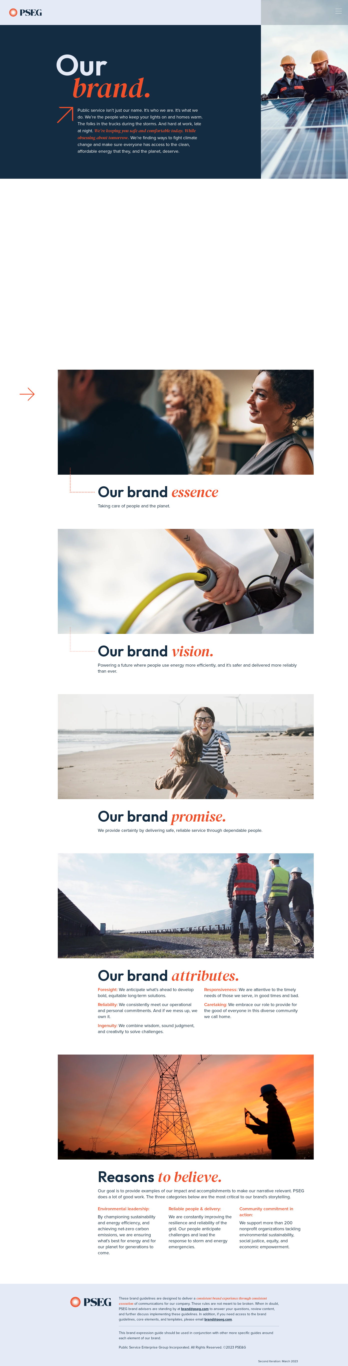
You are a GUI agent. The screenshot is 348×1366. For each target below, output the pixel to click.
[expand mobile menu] (338, 12)
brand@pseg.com (195, 1308)
